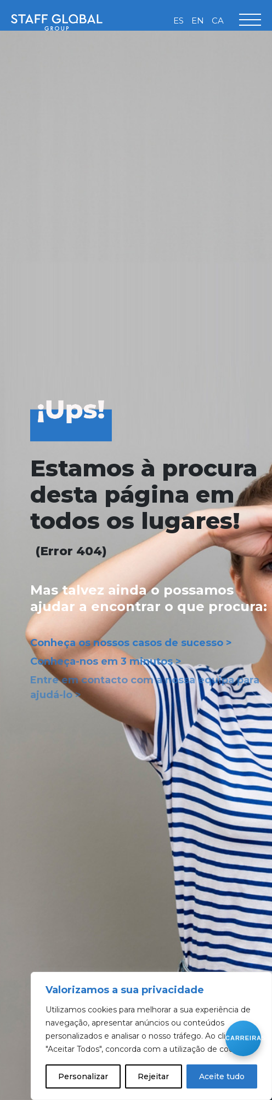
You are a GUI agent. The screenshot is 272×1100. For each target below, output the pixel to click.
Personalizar (83, 1076)
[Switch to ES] (178, 20)
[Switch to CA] (218, 20)
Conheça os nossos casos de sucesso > (131, 643)
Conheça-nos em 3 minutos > (106, 661)
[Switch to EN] (197, 20)
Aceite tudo (222, 1076)
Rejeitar (153, 1076)
